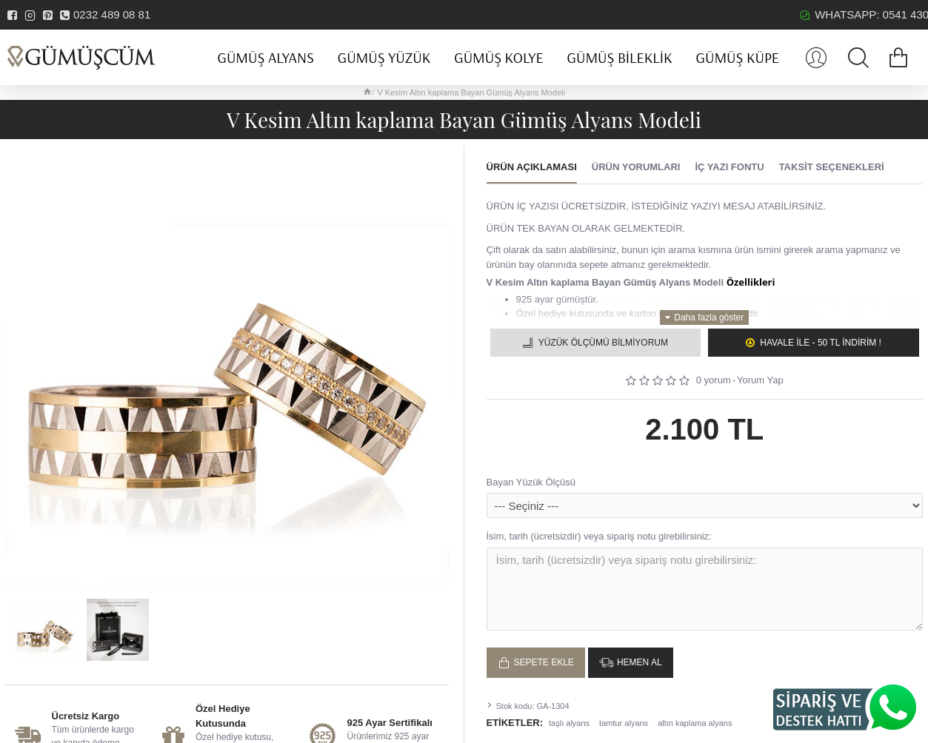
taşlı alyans (569, 717)
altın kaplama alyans (695, 717)
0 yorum (713, 380)
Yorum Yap (760, 380)
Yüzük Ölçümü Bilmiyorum (603, 342)
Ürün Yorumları (636, 166)
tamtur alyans (623, 717)
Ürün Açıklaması (532, 166)
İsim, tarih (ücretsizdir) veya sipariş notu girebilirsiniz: (599, 536)
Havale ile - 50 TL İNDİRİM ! (820, 342)
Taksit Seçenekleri (831, 166)
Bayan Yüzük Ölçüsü (531, 482)
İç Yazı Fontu (729, 166)
